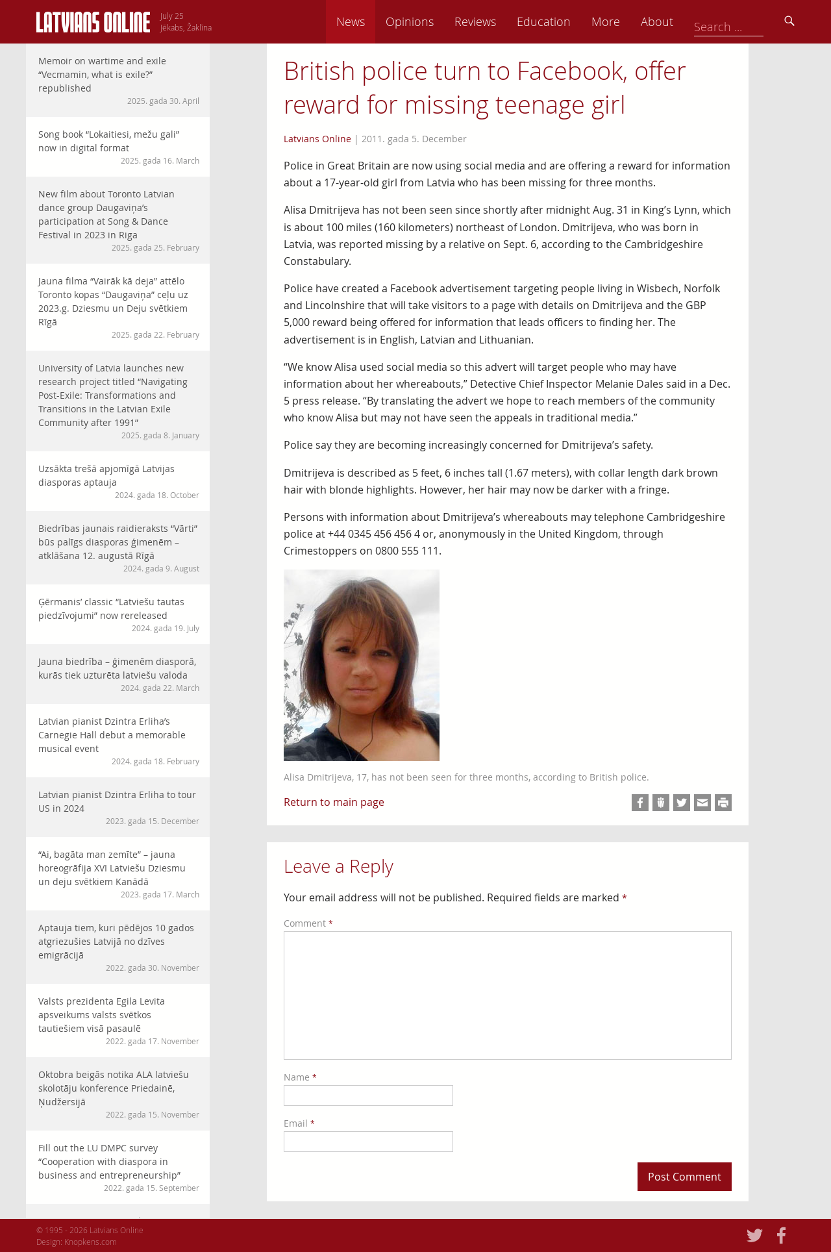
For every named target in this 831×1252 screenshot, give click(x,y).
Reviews (565, 21)
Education (634, 21)
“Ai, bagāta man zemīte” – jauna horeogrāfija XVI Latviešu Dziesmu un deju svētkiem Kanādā (118, 874)
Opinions (500, 21)
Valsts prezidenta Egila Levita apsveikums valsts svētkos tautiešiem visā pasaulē (118, 1021)
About (747, 21)
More (696, 21)
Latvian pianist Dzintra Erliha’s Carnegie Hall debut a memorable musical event (118, 741)
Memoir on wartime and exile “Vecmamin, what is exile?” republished (118, 80)
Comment (308, 923)
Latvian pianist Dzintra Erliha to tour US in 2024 (118, 807)
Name (300, 1077)
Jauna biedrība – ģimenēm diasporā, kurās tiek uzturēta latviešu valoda (118, 674)
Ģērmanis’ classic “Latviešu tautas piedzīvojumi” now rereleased (118, 614)
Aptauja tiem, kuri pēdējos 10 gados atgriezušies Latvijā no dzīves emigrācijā (118, 947)
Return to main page (334, 802)
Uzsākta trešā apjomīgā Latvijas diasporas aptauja (118, 481)
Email (299, 1123)
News (441, 21)
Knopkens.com (90, 1241)
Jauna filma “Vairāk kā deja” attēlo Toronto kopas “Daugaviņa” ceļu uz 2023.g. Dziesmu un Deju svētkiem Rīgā (118, 307)
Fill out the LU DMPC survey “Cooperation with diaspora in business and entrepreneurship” (118, 1168)
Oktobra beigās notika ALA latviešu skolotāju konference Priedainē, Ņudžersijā (118, 1094)
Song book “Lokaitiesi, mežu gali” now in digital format (118, 147)
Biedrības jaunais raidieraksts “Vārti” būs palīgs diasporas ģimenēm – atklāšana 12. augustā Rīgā (118, 548)
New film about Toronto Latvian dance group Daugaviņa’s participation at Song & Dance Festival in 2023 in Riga (118, 220)
